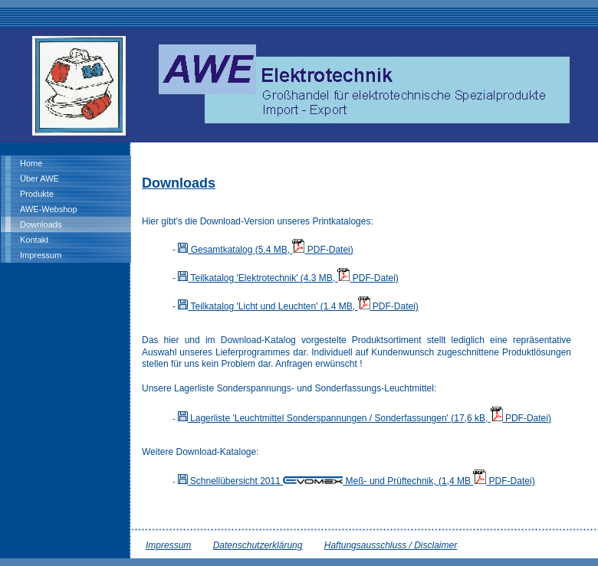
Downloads (40, 224)
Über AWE (39, 178)
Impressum (40, 255)
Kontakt (34, 239)
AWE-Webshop (48, 209)
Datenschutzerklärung (258, 545)
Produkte (37, 193)
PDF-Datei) (322, 249)
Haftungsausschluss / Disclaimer (390, 545)
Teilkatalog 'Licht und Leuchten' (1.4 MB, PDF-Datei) (298, 306)
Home (31, 163)
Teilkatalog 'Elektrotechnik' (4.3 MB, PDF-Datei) (288, 278)
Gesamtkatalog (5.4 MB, (235, 249)
